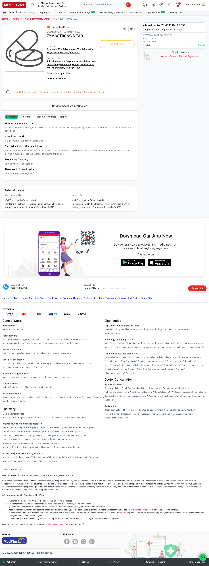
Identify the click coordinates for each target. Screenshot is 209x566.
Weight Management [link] (63, 353)
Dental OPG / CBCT (112, 347)
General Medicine (112, 388)
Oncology (31, 435)
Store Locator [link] (43, 417)
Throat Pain (126, 414)
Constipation (162, 410)
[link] (14, 4)
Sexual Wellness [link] (80, 339)
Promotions (136, 12)
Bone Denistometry (194, 343)
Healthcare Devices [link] (10, 367)
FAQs (16, 298)
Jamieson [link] (66, 377)
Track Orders (54, 298)
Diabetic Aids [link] (48, 387)
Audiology (109, 400)
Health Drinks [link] (8, 353)
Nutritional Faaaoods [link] (43, 353)
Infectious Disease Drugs (13, 435)
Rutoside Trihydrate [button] (46, 117)
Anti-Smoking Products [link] (31, 367)
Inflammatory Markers (114, 373)
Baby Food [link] (7, 329)
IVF (177, 396)
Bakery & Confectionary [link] (80, 397)
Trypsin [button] (64, 117)
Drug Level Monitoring (191, 365)
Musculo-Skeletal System (36, 431)
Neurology (148, 392)
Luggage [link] (64, 397)
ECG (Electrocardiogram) (146, 347)
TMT (161, 343)
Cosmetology (198, 392)
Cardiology (136, 392)
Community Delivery (116, 298)
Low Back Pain (188, 410)
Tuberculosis (189, 361)
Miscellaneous (73, 447)
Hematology (183, 329)
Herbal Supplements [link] (51, 377)
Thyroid (176, 357)
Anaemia (195, 357)
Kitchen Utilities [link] (51, 397)
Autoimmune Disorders (163, 369)
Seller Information (57, 78)
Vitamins (185, 357)
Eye (33, 439)
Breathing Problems (150, 414)
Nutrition (26, 439)
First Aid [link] (6, 363)
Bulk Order (133, 298)
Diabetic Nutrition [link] (32, 387)
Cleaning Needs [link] (9, 397)
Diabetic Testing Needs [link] (12, 387)
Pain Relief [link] (16, 363)
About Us (7, 298)
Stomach (180, 369)
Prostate (161, 361)
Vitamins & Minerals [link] (31, 377)
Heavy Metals (110, 369)
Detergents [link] (23, 397)
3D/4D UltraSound (134, 343)
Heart (130, 357)
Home (5, 19)
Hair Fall (136, 414)
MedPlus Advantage (82, 12)
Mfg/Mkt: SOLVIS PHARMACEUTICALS (63, 32)
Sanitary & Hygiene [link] (21, 339)
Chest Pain (109, 410)
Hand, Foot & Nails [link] (74, 343)
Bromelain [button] (11, 117)
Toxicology (157, 365)
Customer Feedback (94, 298)
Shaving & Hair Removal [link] (53, 343)
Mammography (150, 343)
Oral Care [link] (35, 339)
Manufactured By (13, 195)
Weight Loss (148, 410)
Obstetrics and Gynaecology (161, 388)
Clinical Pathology (112, 329)
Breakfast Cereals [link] (24, 353)
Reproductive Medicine (114, 396)
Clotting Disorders (172, 365)
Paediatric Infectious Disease (161, 396)
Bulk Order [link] (11, 562)
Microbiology (156, 329)
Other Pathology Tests (114, 365)
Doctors (60, 12)
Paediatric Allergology (137, 396)
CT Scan (113, 343)
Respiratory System (86, 428)
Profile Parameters (130, 329)
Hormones (54, 431)
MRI (106, 343)
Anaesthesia (8, 457)
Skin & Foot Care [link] (62, 363)
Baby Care (18, 329)
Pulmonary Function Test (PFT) (190, 347)
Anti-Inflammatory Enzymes (39, 19)
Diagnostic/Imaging (48, 461)
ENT (170, 392)
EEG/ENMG (170, 343)
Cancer (141, 361)
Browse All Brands (72, 298)
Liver (137, 357)
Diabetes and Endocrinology (117, 392)
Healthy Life (176, 12)
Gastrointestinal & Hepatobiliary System (20, 428)
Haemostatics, (83, 61)
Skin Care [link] (6, 339)
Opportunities (156, 12)
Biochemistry (170, 329)
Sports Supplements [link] (11, 377)
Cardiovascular (22, 457)
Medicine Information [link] (13, 414)
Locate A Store (33, 298)
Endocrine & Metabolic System (73, 435)
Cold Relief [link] (28, 363)
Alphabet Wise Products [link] (75, 417)
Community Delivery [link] (48, 562)
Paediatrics (142, 388)
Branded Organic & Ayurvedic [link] (15, 401)
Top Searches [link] (57, 417)
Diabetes (115, 361)
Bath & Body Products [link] (61, 339)
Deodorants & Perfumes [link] (13, 343)
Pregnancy (171, 361)
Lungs (143, 357)
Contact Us (146, 298)
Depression (136, 410)
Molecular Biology (112, 333)
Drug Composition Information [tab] (69, 106)
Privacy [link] (116, 562)
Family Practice (128, 388)
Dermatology (160, 392)
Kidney (160, 357)
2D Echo (180, 343)
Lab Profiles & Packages (115, 357)
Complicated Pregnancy (191, 396)
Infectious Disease (126, 369)
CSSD (33, 457)
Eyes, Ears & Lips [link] (33, 343)
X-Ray (121, 343)
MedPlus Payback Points (112, 12)
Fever (106, 361)
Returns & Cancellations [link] (154, 562)
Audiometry (128, 347)
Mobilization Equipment (76, 457)
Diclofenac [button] (26, 117)
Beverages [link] (97, 397)
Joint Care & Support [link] (44, 363)
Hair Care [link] (45, 339)
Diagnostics (45, 12)
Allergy (168, 357)
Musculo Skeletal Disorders (138, 365)
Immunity (132, 361)
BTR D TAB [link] (148, 38)
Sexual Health (110, 418)
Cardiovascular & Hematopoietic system (57, 428)
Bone (123, 361)
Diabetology (181, 388)
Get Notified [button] (116, 44)
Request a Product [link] (26, 417)
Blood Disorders (144, 369)
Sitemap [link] (85, 562)
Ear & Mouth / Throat (46, 439)
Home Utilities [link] (36, 397)
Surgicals (6, 461)
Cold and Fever (122, 410)
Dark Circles (175, 410)
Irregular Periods (111, 414)
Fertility (151, 357)
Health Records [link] (9, 417)
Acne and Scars (168, 414)
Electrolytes (131, 373)
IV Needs (60, 457)
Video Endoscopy (167, 347)
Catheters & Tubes (46, 457)
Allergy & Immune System (49, 443)
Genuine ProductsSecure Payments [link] (179, 56)
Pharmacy (29, 12)
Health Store (11, 12)
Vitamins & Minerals (11, 439)
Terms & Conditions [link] (198, 562)
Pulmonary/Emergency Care (25, 461)
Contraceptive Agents (70, 431)
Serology (144, 329)
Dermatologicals (64, 439)
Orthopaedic (94, 457)
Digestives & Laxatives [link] (82, 363)
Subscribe (197, 288)
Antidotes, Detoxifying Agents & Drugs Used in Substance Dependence (33, 447)
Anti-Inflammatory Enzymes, (61, 61)
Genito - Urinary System (47, 435)
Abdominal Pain (184, 414)
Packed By (77, 195)
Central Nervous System (12, 431)
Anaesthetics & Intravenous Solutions (19, 443)
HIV (179, 361)
